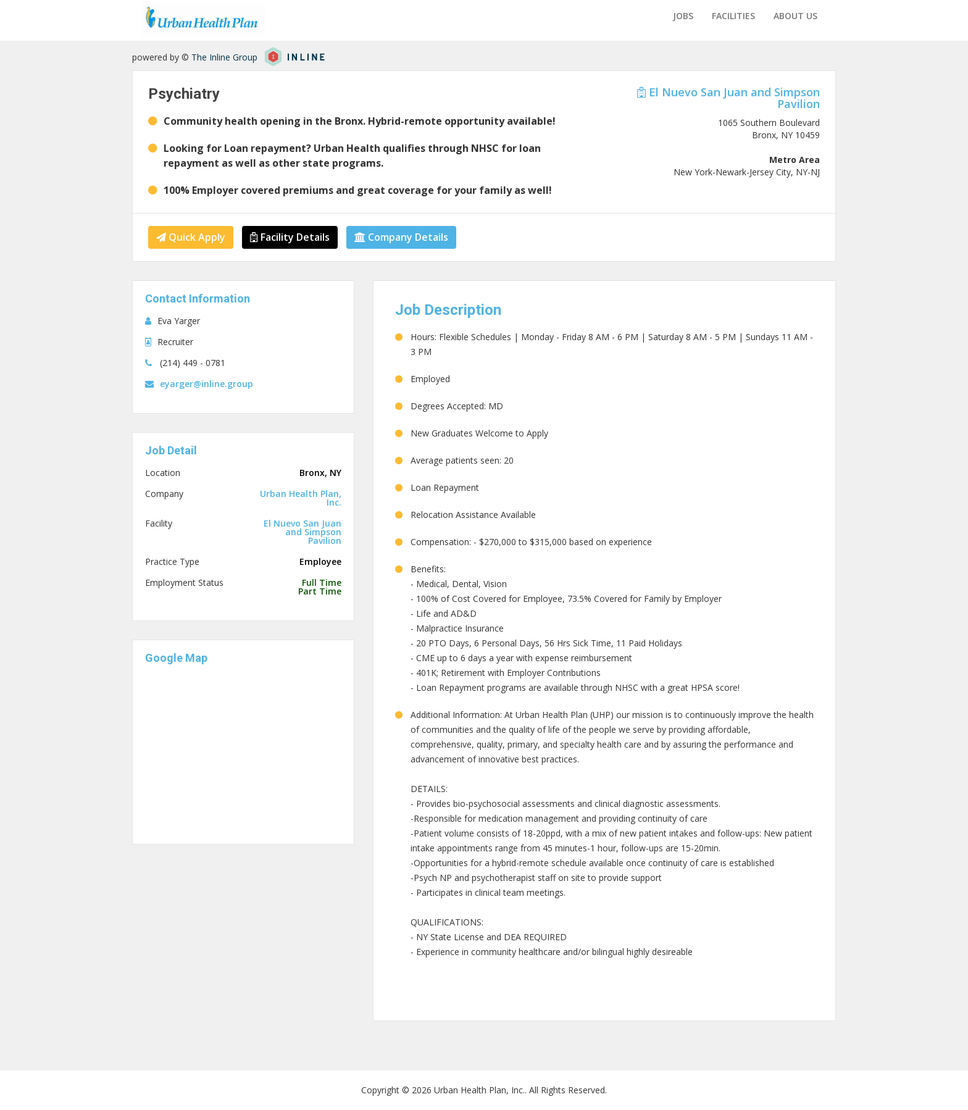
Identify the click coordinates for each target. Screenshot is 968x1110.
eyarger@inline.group (206, 384)
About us (795, 16)
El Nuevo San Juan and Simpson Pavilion (728, 98)
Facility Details (290, 237)
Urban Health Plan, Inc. (300, 498)
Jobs (683, 16)
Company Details (401, 237)
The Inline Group (224, 57)
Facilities (733, 16)
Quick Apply (190, 237)
